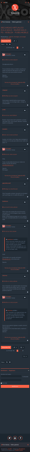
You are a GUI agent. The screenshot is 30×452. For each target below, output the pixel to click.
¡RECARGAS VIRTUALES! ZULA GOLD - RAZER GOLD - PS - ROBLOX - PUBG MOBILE (14, 30)
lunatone (3, 38)
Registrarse (12, 370)
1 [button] (15, 47)
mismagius (16, 36)
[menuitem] (5, 2)
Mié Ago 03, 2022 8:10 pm (10, 189)
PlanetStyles (22, 449)
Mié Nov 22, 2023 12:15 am (10, 302)
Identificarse (4, 370)
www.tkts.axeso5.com (7, 165)
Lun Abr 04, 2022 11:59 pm (10, 59)
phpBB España (19, 450)
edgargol (4, 90)
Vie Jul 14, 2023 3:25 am (9, 231)
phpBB (9, 449)
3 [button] (19, 47)
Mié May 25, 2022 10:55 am (10, 96)
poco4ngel (23, 36)
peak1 (4, 109)
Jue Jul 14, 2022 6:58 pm (9, 115)
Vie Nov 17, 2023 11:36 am (9, 281)
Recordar (4, 383)
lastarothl (8, 38)
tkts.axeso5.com (6, 259)
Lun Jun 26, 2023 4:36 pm (9, 207)
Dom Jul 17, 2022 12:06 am (10, 134)
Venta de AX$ (21, 82)
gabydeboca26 (6, 183)
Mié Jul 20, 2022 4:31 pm (9, 154)
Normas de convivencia (11, 82)
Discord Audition (15, 84)
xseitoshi (11, 36)
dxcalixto (4, 129)
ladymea (4, 275)
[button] (14, 48)
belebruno (5, 201)
